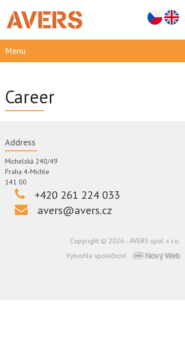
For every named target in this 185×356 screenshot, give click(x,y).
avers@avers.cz (74, 210)
